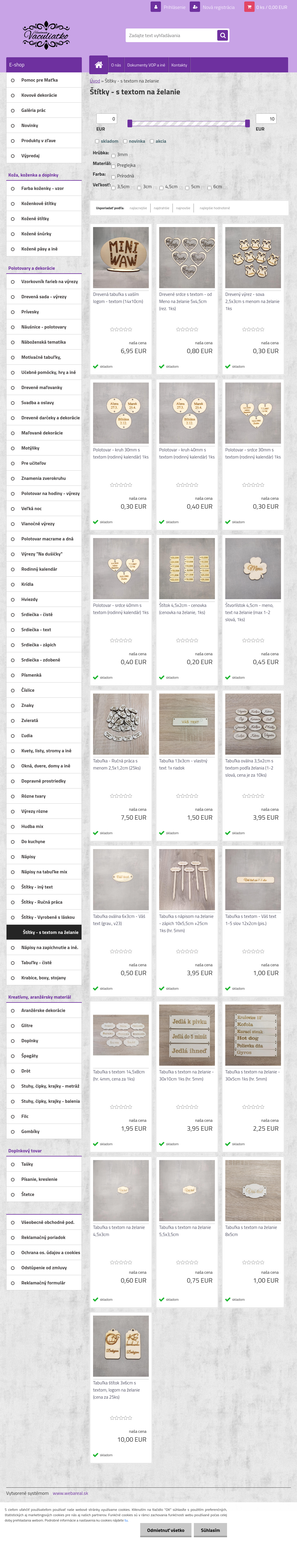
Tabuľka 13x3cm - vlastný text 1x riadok (183, 764)
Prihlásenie (175, 7)
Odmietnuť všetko (164, 1530)
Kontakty (179, 65)
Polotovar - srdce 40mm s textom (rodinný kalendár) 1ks (120, 609)
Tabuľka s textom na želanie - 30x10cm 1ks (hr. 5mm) (186, 1075)
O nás (116, 65)
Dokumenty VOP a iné (146, 65)
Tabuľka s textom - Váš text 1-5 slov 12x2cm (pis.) (250, 920)
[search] (222, 35)
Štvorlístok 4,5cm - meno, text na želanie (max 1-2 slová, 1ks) (249, 612)
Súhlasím (210, 1530)
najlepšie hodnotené (215, 208)
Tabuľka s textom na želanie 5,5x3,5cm (185, 1231)
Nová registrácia (218, 7)
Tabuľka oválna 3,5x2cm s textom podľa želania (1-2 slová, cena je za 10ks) (249, 767)
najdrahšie (161, 208)
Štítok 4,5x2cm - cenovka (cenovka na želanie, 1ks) (183, 609)
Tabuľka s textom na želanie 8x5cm (251, 1231)
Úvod (95, 80)
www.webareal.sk (70, 1493)
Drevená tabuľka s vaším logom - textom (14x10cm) (118, 298)
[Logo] (47, 35)
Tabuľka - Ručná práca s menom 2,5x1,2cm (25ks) (116, 764)
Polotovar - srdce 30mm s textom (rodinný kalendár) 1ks (253, 453)
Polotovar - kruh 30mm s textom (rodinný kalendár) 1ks (120, 453)
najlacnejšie (138, 208)
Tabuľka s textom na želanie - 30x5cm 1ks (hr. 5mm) (252, 1075)
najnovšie (183, 208)
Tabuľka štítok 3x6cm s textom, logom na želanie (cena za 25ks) (116, 1389)
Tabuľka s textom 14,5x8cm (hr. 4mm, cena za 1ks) (119, 1075)
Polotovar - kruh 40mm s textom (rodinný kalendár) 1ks (187, 453)
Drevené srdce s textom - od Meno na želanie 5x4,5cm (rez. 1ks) (185, 301)
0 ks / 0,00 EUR (271, 7)
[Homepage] (101, 64)
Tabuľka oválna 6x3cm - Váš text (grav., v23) (119, 920)
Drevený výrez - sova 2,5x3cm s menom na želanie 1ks (252, 301)
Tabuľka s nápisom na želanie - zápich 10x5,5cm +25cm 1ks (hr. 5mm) (186, 923)
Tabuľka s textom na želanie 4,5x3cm (119, 1231)
